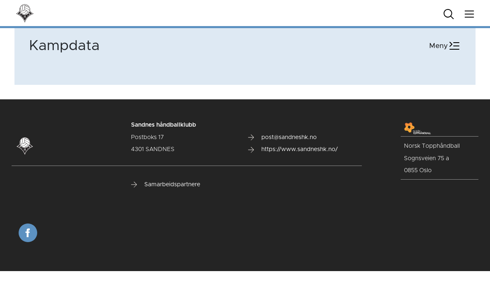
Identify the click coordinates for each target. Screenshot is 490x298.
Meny (445, 46)
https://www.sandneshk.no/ (293, 149)
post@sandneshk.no (282, 137)
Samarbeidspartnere (165, 184)
